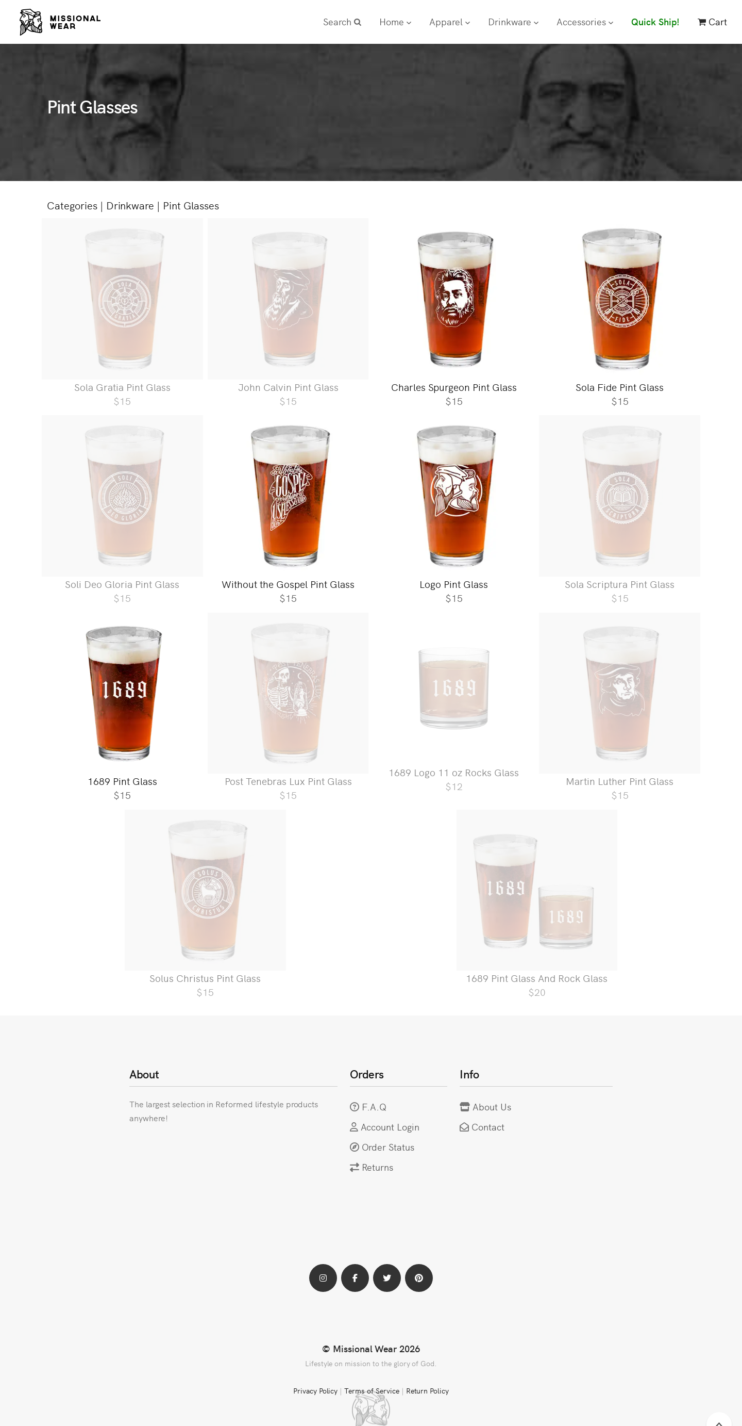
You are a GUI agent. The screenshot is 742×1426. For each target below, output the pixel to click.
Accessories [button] (584, 21)
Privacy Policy (315, 1390)
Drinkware (130, 205)
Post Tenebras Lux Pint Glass (288, 781)
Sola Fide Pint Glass (620, 387)
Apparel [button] (449, 21)
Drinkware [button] (513, 21)
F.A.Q (374, 1106)
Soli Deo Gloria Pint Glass (122, 584)
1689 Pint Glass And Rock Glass (537, 978)
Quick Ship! (655, 21)
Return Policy (427, 1390)
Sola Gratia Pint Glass (122, 387)
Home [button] (395, 21)
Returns (378, 1166)
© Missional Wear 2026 (371, 1348)
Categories (72, 205)
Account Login (390, 1126)
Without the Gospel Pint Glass (288, 584)
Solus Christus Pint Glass (205, 978)
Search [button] (342, 21)
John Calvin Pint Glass (288, 387)
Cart (712, 21)
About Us (492, 1106)
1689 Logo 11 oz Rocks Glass (454, 772)
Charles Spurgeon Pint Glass (454, 387)
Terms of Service (371, 1390)
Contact (487, 1126)
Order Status (388, 1146)
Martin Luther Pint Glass (619, 781)
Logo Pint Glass (453, 584)
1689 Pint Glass (122, 781)
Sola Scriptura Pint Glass (619, 584)
